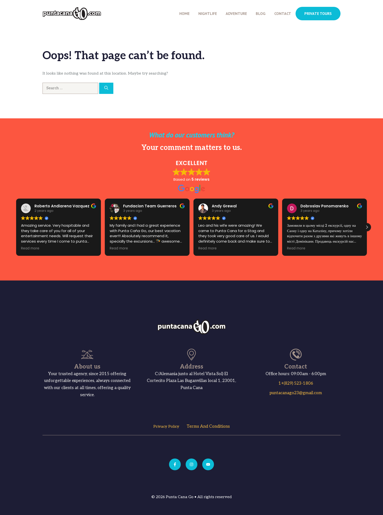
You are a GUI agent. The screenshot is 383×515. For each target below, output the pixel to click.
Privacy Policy (166, 426)
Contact (282, 13)
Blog (261, 13)
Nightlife (207, 13)
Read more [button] (23, 248)
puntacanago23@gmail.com (295, 393)
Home (184, 13)
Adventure (236, 13)
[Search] (106, 88)
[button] (367, 227)
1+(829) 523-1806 (295, 383)
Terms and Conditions (208, 426)
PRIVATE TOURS (318, 13)
